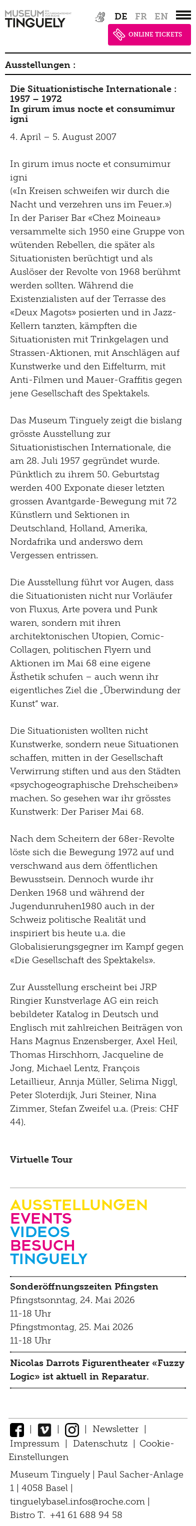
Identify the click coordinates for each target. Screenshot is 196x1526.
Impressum (35, 1443)
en (161, 16)
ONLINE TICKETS (147, 34)
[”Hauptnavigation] (183, 15)
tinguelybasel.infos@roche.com (79, 1501)
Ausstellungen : (40, 64)
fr (141, 16)
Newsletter (115, 1429)
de (121, 16)
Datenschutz (100, 1443)
